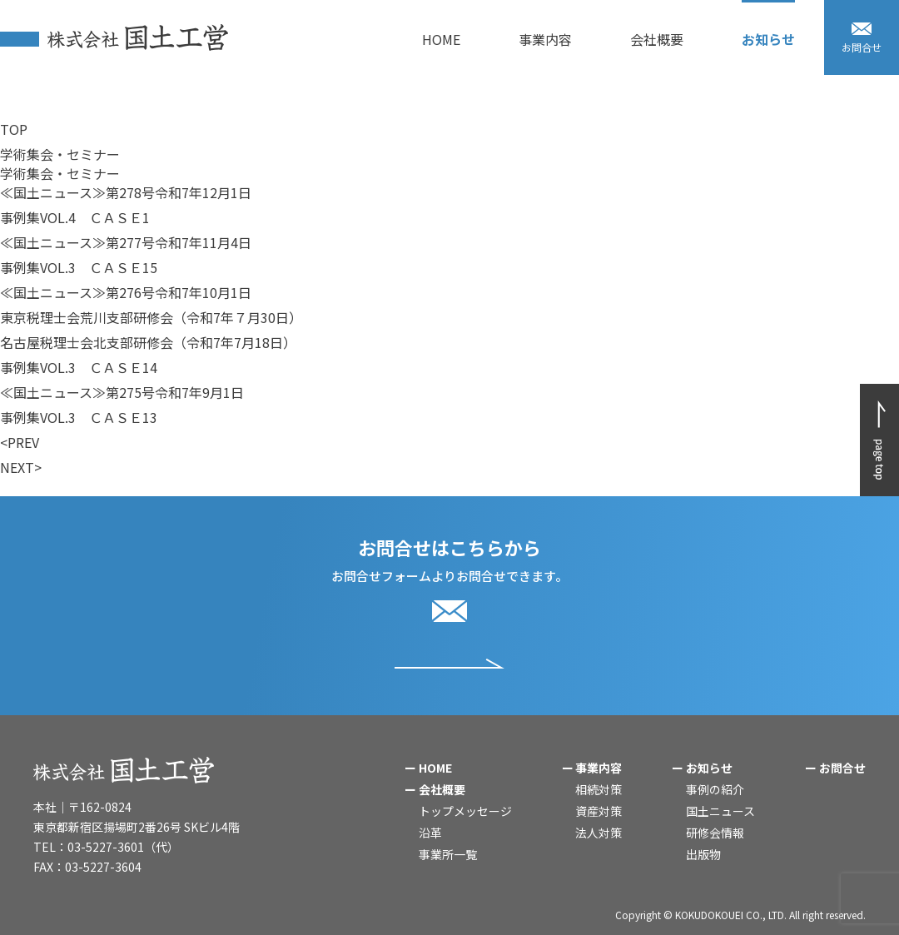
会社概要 (442, 789)
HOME (435, 767)
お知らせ (709, 767)
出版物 (703, 854)
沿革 (430, 832)
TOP (13, 129)
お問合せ (842, 767)
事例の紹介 (715, 789)
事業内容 (598, 767)
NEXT (17, 467)
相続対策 (598, 789)
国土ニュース (720, 811)
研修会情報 (715, 832)
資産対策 (598, 811)
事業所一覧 (448, 854)
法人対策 (598, 832)
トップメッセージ (465, 811)
